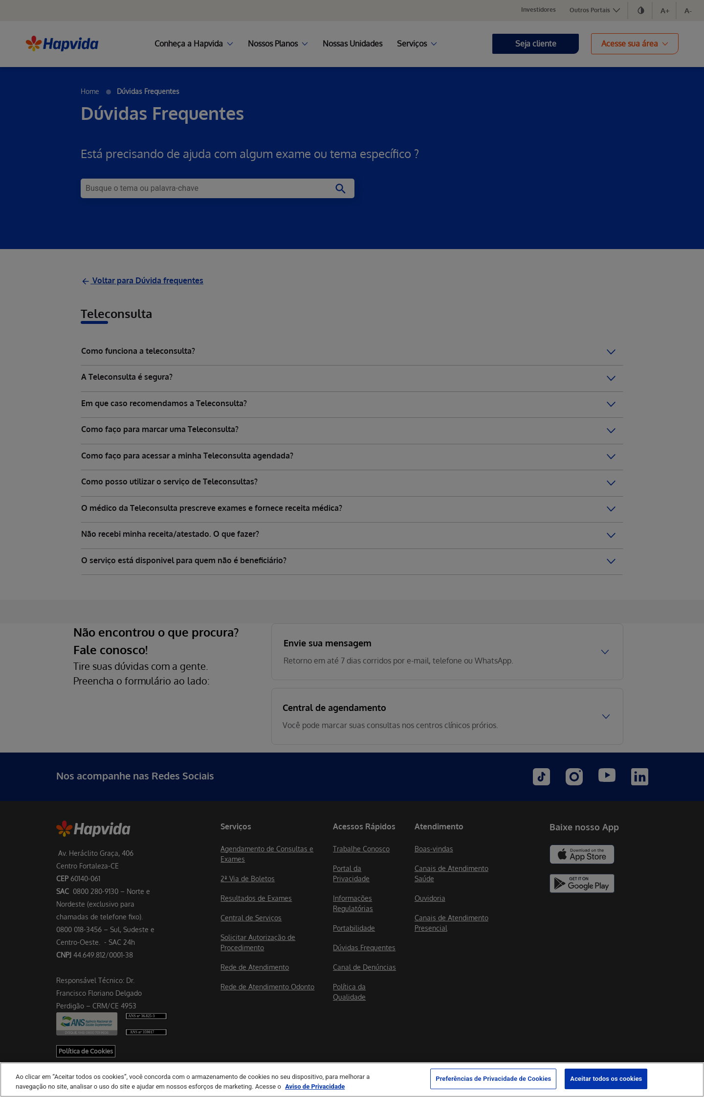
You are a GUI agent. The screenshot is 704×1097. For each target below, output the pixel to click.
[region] (352, 1079)
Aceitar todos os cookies (606, 1078)
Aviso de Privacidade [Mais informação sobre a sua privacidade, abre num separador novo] (315, 1086)
